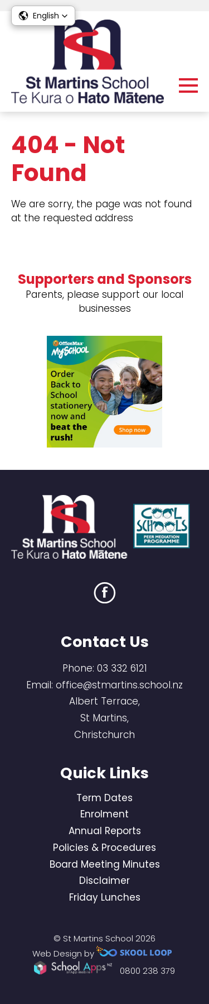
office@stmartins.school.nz (119, 685)
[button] (43, 16)
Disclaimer (104, 880)
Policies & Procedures (104, 847)
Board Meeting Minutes (105, 864)
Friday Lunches (104, 897)
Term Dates (104, 798)
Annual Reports (105, 831)
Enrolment (104, 814)
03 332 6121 (122, 668)
